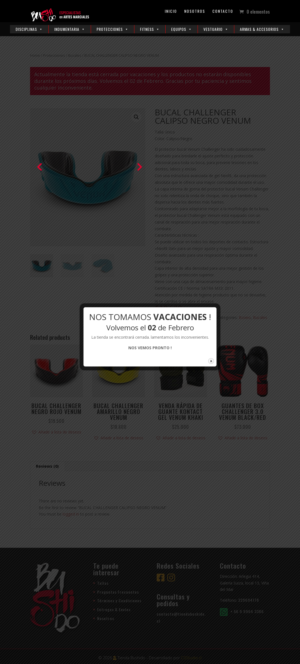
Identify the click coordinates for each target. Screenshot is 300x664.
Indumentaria (69, 29)
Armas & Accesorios (262, 29)
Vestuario (215, 29)
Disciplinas (29, 29)
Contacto (222, 11)
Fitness (150, 29)
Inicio (171, 11)
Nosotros (194, 11)
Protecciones (113, 29)
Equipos (181, 29)
